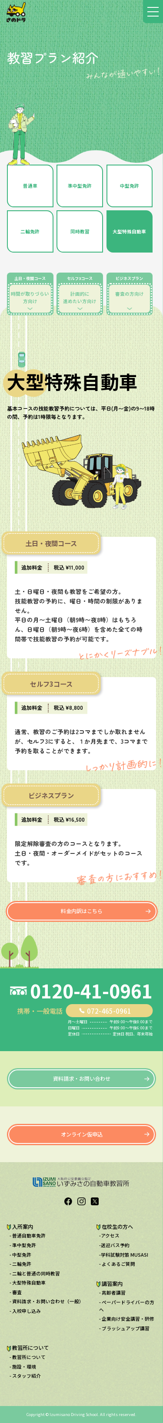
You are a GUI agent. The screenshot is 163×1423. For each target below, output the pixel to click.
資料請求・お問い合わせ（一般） (48, 1301)
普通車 (30, 185)
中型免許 (129, 185)
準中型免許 (80, 185)
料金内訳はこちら (82, 911)
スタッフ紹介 (26, 1375)
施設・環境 (24, 1366)
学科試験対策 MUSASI (124, 1254)
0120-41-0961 (91, 990)
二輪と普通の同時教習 (36, 1273)
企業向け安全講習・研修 (128, 1318)
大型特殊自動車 (129, 231)
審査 (17, 1292)
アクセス (110, 1235)
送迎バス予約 (115, 1245)
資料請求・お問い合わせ (81, 1078)
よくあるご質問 (118, 1264)
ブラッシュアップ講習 (126, 1328)
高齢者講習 (114, 1292)
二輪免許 (30, 231)
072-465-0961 (109, 1010)
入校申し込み (26, 1311)
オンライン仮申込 (82, 1134)
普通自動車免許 (29, 1235)
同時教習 (80, 231)
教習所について (29, 1357)
